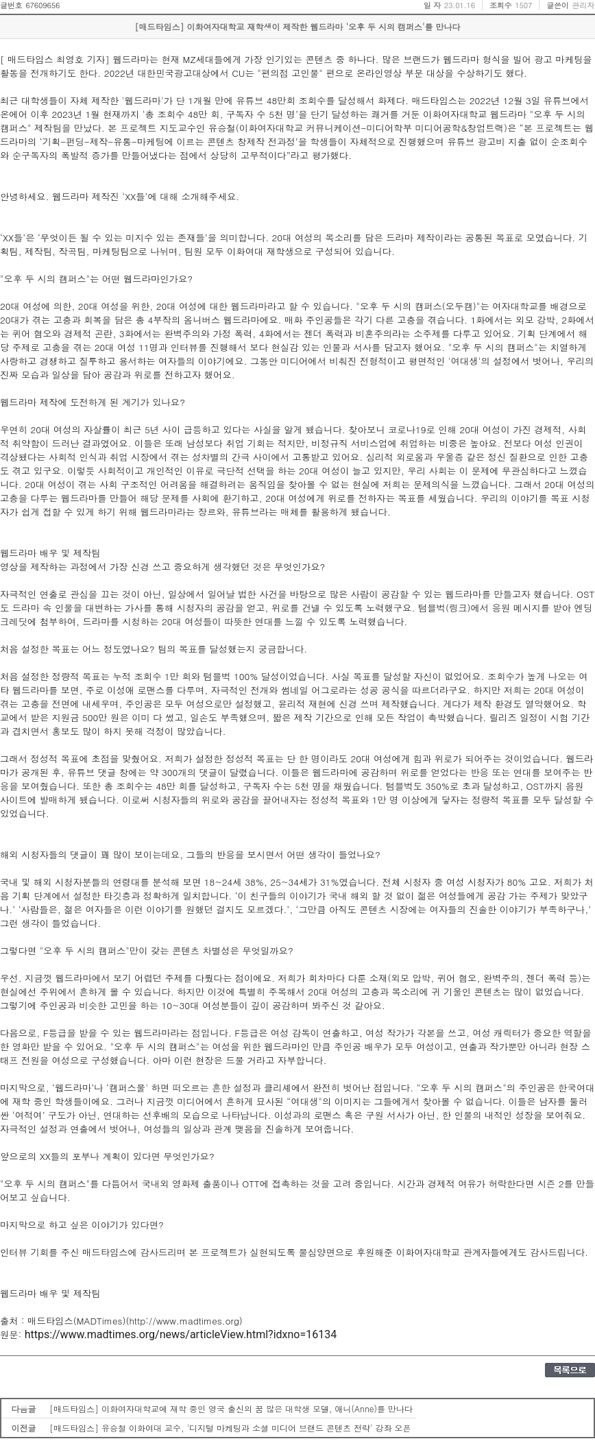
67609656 (42, 5)
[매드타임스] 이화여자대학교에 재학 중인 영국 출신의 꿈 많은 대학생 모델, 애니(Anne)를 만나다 (231, 1408)
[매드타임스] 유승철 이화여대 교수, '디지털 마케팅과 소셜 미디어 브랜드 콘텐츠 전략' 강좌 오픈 (230, 1427)
